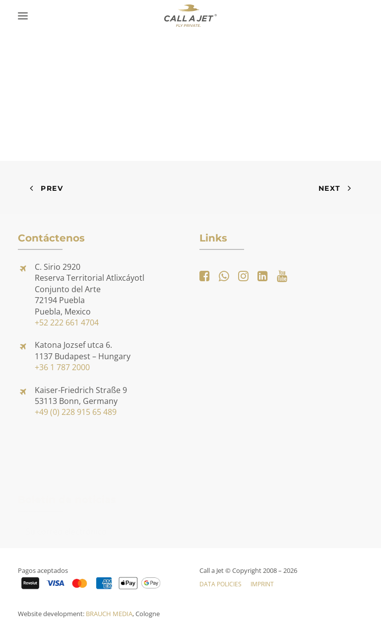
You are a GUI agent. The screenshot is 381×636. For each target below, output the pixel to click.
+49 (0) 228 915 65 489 (76, 411)
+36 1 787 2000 (62, 367)
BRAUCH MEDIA (109, 613)
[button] (23, 15)
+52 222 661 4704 (67, 322)
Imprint (262, 584)
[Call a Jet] (190, 15)
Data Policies (220, 584)
